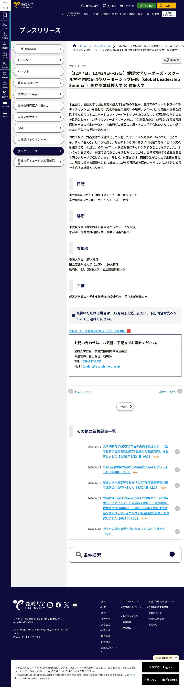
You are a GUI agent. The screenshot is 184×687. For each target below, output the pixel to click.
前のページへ (83, 391)
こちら (73, 671)
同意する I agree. (161, 667)
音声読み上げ (89, 5)
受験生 (87, 14)
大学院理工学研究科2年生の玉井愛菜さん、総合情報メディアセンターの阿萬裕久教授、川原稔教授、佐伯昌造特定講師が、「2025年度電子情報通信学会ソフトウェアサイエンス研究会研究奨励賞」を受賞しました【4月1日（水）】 (136, 508)
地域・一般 (144, 14)
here (132, 674)
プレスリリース (102, 45)
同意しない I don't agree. (161, 680)
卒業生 (115, 14)
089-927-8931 (92, 361)
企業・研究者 (129, 14)
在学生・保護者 (101, 14)
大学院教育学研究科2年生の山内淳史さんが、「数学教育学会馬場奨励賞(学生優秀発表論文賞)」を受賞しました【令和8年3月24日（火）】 (136, 451)
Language (127, 5)
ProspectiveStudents (74, 14)
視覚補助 (109, 5)
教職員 (155, 14)
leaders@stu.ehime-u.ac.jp (101, 366)
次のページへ (167, 391)
